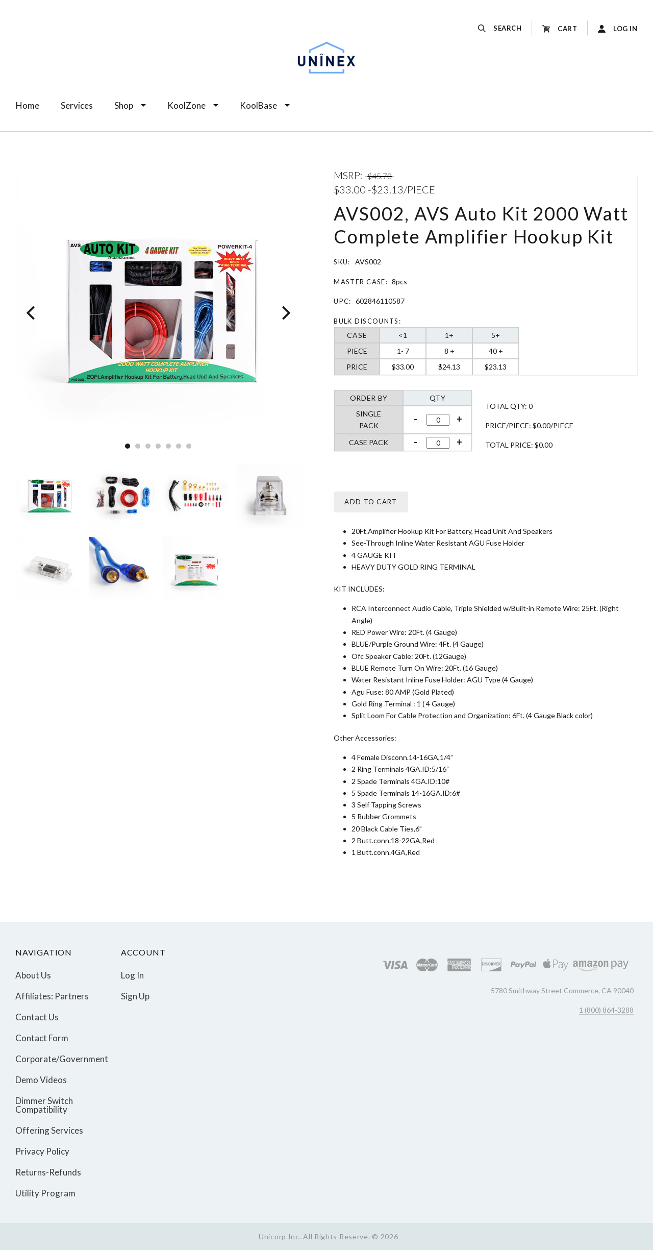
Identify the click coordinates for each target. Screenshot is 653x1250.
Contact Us (37, 1017)
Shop (123, 105)
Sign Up (135, 995)
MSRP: (349, 175)
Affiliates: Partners (52, 996)
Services (77, 105)
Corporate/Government (61, 1058)
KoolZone (186, 105)
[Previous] (31, 312)
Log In (132, 975)
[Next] (284, 312)
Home (27, 105)
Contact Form (41, 1038)
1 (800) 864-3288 (606, 1010)
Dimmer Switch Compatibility (44, 1105)
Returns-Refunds (48, 1172)
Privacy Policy (42, 1151)
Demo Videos (41, 1079)
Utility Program (45, 1192)
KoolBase (258, 105)
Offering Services (49, 1130)
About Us (33, 975)
